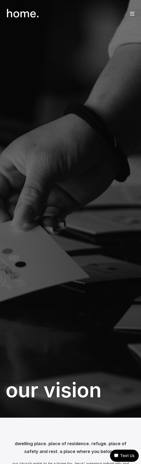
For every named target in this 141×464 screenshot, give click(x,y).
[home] (22, 13)
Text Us (124, 456)
